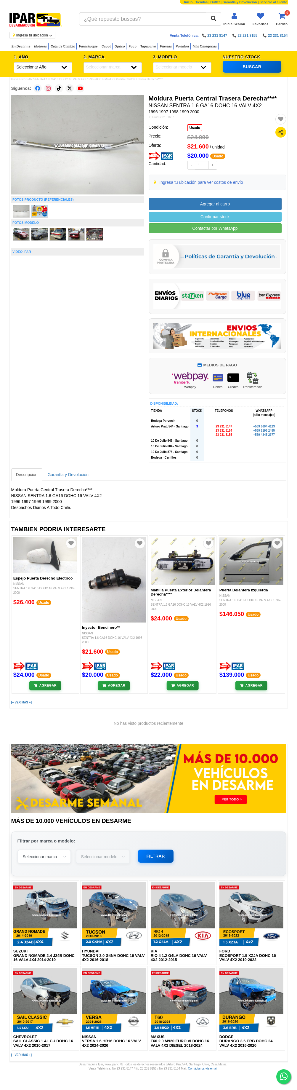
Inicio (188, 2)
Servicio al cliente (273, 2)
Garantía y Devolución (239, 2)
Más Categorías (204, 46)
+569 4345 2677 (264, 434)
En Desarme (20, 46)
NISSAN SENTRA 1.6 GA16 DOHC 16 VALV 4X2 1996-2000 (61, 79)
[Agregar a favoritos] (280, 119)
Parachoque (87, 46)
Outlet (215, 2)
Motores (40, 46)
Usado (195, 128)
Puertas (165, 46)
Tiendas (201, 2)
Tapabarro (148, 46)
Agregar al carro (215, 204)
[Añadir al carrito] (45, 685)
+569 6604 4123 (264, 426)
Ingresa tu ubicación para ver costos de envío (201, 182)
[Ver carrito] (282, 19)
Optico (119, 46)
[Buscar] (213, 19)
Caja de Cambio (62, 46)
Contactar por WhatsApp (214, 228)
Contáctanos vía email (202, 1068)
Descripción (27, 474)
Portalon (182, 46)
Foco (132, 46)
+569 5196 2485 (264, 430)
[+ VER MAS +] (21, 702)
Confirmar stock (214, 216)
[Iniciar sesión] (234, 19)
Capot (105, 46)
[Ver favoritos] (261, 19)
